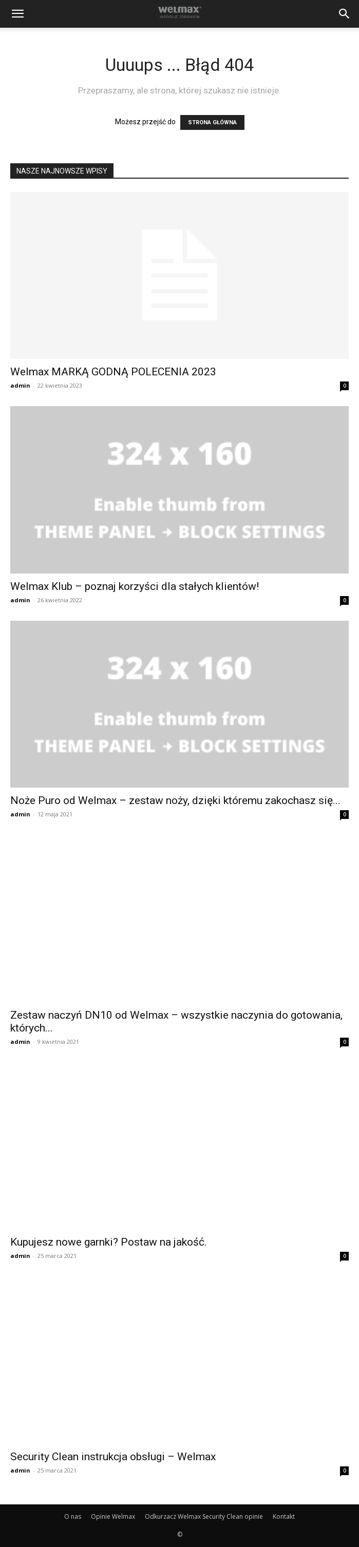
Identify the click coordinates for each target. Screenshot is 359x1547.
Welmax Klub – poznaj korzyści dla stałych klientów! (134, 586)
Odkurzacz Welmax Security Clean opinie (204, 1516)
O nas (72, 1516)
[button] (17, 14)
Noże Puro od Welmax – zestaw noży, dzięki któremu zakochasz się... (175, 800)
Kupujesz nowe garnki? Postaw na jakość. (108, 1242)
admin (20, 385)
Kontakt (284, 1516)
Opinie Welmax (113, 1516)
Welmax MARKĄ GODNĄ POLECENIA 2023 (113, 372)
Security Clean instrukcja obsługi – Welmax (113, 1456)
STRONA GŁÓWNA (212, 122)
